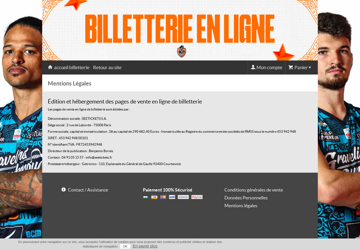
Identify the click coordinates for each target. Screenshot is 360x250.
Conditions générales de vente (253, 189)
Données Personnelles (246, 197)
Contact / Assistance (88, 189)
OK (125, 246)
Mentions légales (240, 205)
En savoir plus (145, 246)
